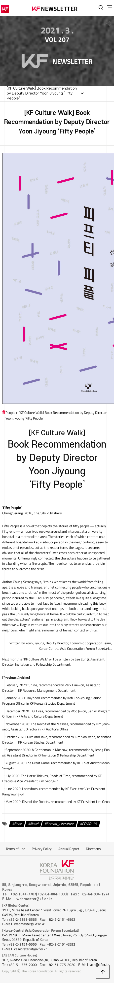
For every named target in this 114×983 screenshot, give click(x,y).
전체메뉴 (109, 7)
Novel (34, 823)
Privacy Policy (42, 849)
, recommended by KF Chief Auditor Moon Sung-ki (56, 765)
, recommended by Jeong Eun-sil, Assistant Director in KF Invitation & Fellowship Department (56, 752)
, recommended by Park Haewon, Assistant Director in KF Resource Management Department (51, 687)
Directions (93, 849)
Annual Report (68, 849)
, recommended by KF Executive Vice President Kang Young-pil (53, 791)
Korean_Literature (60, 823)
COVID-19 (89, 823)
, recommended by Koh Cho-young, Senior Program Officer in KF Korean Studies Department (51, 700)
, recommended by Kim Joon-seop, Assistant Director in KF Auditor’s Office (56, 726)
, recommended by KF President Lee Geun (66, 801)
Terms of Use (15, 849)
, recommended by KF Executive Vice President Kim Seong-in (52, 778)
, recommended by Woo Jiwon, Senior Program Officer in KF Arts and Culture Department (56, 713)
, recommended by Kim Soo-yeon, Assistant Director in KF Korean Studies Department (56, 739)
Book (18, 823)
